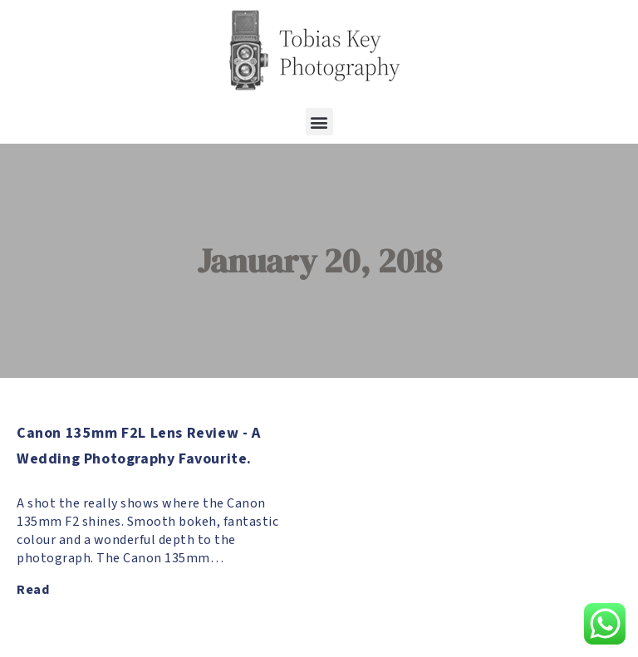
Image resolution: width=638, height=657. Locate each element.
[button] (319, 121)
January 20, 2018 (319, 260)
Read (33, 590)
